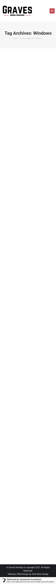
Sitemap (12, 574)
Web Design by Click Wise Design (32, 574)
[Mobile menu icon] (52, 10)
